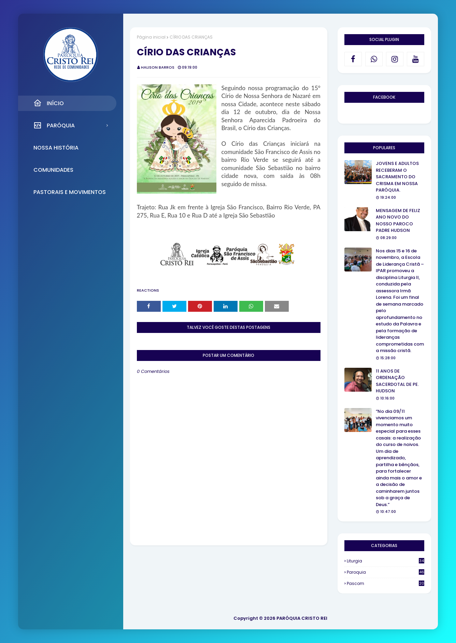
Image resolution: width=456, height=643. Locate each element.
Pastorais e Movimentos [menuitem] (69, 192)
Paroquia (385, 572)
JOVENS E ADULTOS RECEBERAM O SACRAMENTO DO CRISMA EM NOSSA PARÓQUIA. (397, 176)
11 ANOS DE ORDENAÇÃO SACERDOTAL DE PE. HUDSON (397, 381)
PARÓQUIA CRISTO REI (301, 618)
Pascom (385, 583)
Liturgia (385, 561)
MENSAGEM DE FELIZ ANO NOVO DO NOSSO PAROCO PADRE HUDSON (398, 220)
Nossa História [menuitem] (56, 148)
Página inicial (151, 37)
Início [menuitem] (48, 103)
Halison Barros (157, 67)
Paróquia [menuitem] (54, 125)
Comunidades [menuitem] (53, 170)
